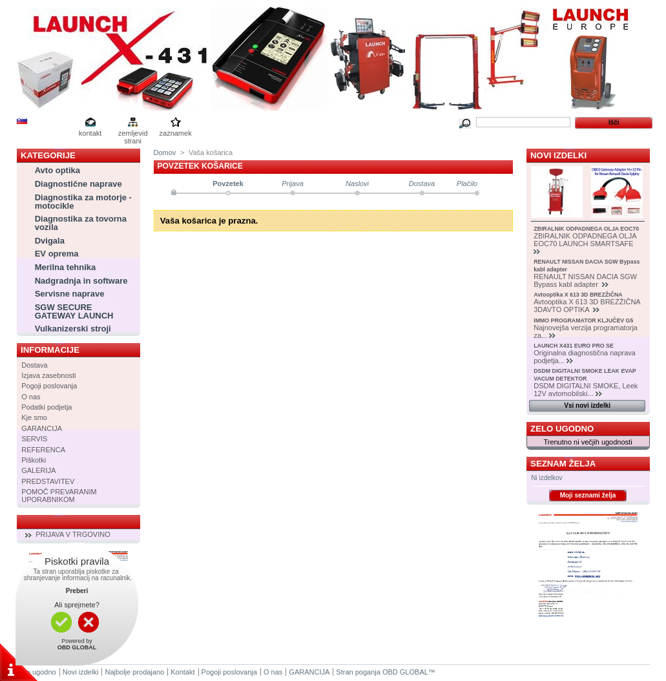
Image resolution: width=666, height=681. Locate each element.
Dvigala (50, 241)
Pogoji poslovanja (49, 386)
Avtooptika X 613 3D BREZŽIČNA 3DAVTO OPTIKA (587, 305)
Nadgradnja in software (81, 281)
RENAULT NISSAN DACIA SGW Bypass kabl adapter (585, 280)
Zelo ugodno (562, 429)
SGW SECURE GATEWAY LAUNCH (74, 311)
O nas (30, 397)
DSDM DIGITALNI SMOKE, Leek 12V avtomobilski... (586, 389)
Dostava (34, 365)
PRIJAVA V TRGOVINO (73, 534)
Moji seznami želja (588, 495)
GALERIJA (38, 470)
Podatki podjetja (46, 407)
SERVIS (34, 439)
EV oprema (57, 253)
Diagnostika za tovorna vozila (81, 223)
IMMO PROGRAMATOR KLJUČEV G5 (583, 320)
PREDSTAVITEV (47, 481)
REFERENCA (43, 450)
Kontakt (182, 672)
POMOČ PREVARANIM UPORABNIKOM (59, 495)
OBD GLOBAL (405, 672)
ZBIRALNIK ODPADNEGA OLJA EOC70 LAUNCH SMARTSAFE (585, 239)
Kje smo (34, 417)
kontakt (90, 133)
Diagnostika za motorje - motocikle (83, 202)
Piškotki (33, 460)
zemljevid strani (133, 134)
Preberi (77, 590)
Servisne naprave (70, 294)
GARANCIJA (41, 428)
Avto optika (57, 170)
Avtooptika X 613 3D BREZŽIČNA (578, 294)
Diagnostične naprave (78, 184)
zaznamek (176, 133)
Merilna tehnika (65, 267)
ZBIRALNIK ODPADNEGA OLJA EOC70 (586, 228)
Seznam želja (563, 463)
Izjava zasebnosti (48, 375)
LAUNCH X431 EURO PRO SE (574, 345)
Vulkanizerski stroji (73, 328)
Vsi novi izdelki (587, 405)
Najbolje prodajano (134, 672)
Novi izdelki (558, 155)
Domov (165, 152)
